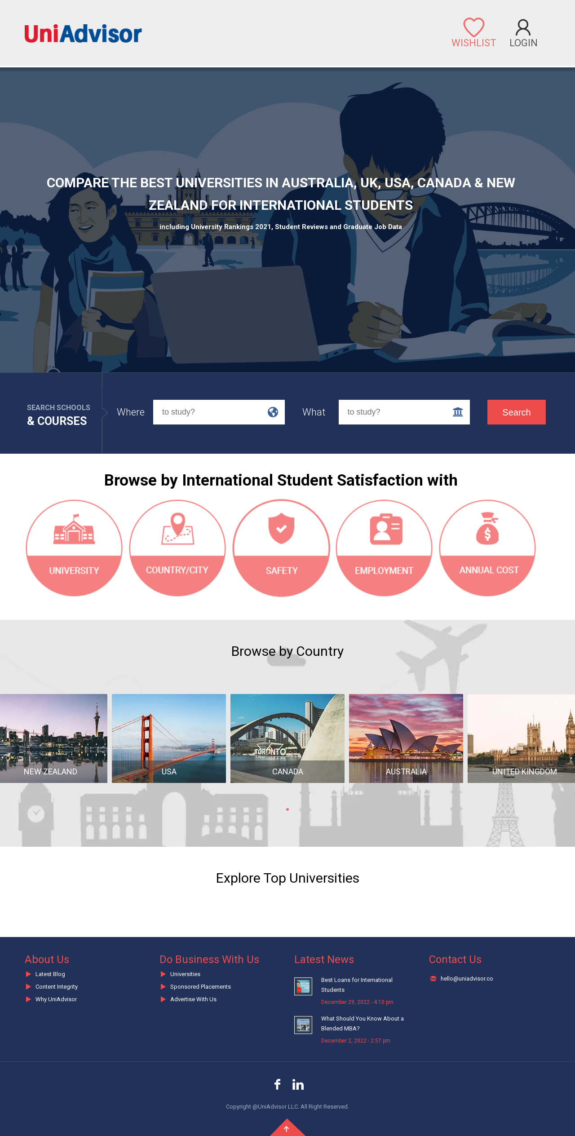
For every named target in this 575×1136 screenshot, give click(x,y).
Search (516, 412)
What (314, 412)
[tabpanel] (169, 745)
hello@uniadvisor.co (467, 978)
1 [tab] (287, 809)
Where (130, 412)
